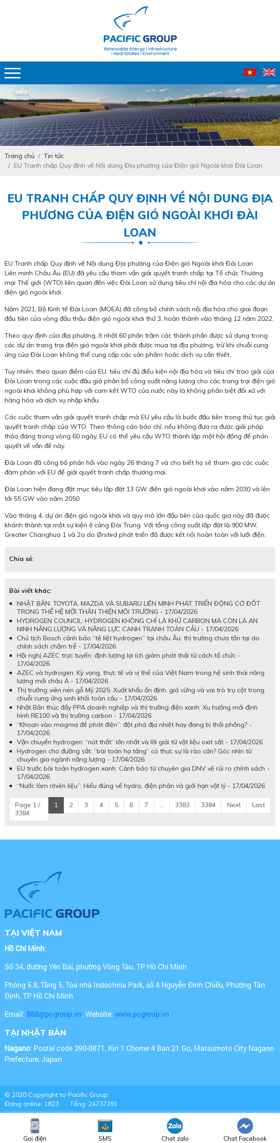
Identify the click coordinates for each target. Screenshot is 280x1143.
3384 (208, 805)
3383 (182, 805)
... (162, 805)
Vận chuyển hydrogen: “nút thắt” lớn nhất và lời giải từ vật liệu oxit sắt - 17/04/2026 (140, 742)
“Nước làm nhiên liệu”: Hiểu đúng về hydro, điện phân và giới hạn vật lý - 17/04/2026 (141, 786)
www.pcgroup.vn (143, 1014)
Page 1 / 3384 (27, 809)
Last (258, 805)
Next (234, 805)
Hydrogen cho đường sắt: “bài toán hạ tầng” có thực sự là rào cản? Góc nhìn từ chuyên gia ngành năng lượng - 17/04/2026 (134, 755)
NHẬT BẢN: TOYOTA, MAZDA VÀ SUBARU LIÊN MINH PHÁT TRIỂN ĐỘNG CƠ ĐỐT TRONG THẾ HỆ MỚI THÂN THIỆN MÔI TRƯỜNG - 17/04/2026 (138, 607)
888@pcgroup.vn (54, 1014)
